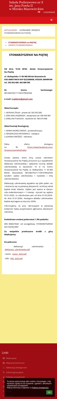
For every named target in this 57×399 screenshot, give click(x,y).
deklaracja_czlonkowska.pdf (17, 249)
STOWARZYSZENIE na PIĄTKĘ (22, 42)
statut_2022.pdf (19, 254)
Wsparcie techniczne (15, 363)
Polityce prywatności (40, 388)
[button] (39, 12)
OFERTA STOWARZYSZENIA (20, 45)
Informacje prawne (14, 372)
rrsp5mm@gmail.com (22, 99)
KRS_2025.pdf (16, 258)
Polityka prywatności (15, 377)
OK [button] (49, 392)
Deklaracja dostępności (16, 367)
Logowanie (49, 12)
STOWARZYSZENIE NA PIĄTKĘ (17, 33)
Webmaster (11, 358)
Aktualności (10, 30)
